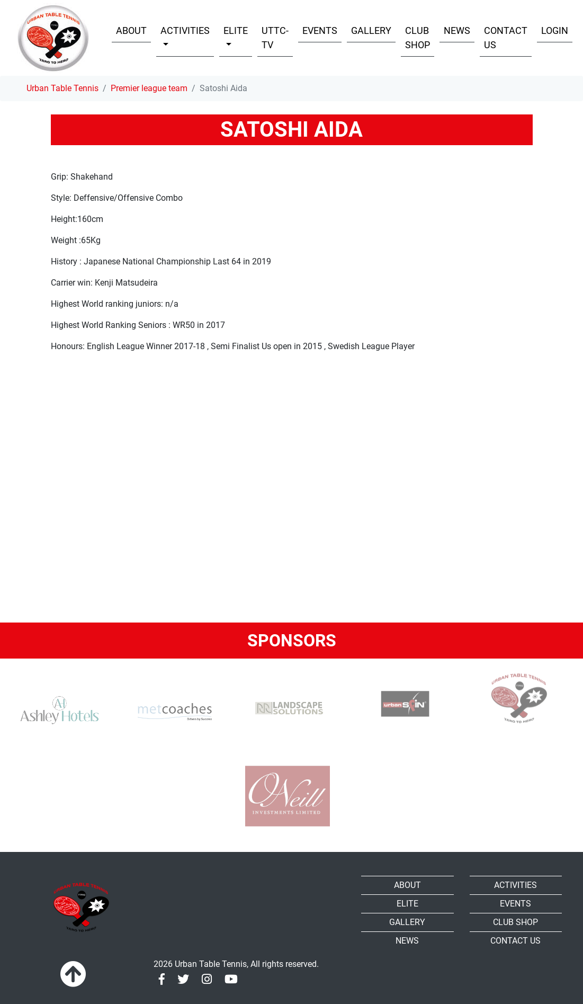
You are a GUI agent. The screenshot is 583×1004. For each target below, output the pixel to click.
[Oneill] (287, 796)
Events (319, 30)
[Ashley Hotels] (57, 711)
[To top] (73, 974)
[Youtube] (231, 979)
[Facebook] (162, 979)
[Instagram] (207, 979)
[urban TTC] (517, 699)
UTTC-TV (275, 37)
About (131, 30)
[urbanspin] (402, 701)
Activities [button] (185, 30)
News (457, 30)
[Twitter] (183, 979)
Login (554, 30)
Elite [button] (235, 30)
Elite (407, 904)
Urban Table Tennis (62, 88)
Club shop (417, 37)
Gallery (371, 30)
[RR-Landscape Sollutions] (287, 701)
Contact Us (505, 37)
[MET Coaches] (172, 711)
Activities (515, 885)
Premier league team (149, 88)
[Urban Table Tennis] (53, 38)
